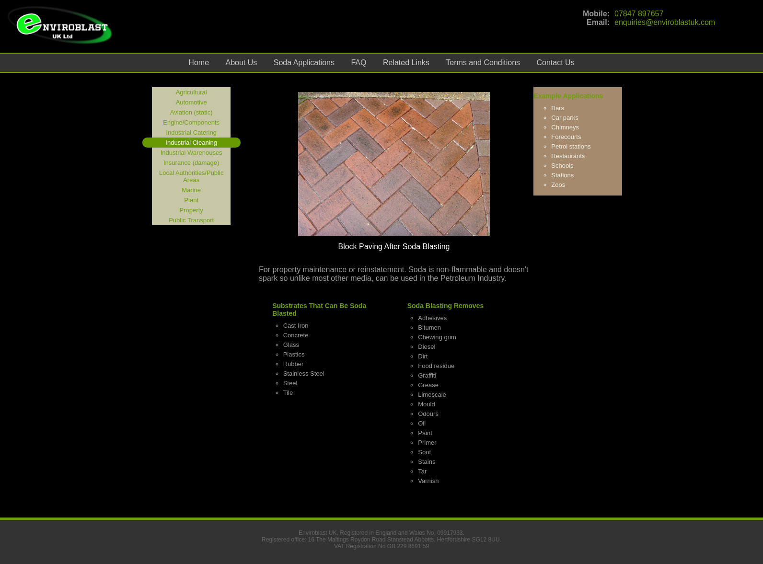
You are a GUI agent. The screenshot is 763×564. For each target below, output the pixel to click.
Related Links (406, 62)
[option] (394, 171)
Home (198, 62)
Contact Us (556, 62)
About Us (241, 62)
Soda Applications (304, 62)
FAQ (358, 62)
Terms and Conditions (483, 62)
